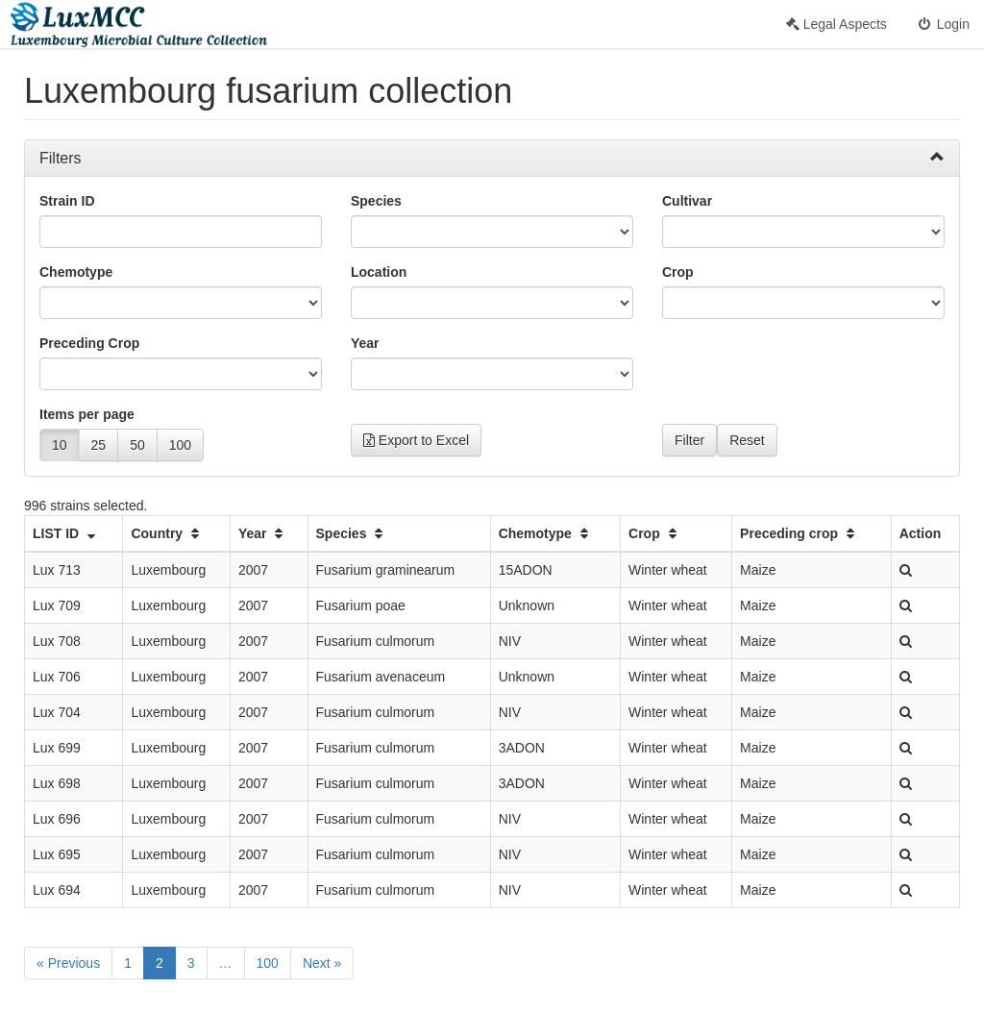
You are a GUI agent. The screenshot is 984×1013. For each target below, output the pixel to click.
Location (378, 272)
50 (137, 445)
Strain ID (67, 201)
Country (167, 533)
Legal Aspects (836, 24)
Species (376, 201)
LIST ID (66, 533)
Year (365, 343)
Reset (747, 440)
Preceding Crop (89, 343)
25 (99, 445)
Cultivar (687, 201)
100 (180, 445)
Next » (322, 963)
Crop (678, 272)
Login (943, 24)
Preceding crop (799, 533)
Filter (689, 440)
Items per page (87, 414)
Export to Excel (416, 440)
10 (59, 445)
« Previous (68, 963)
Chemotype (75, 272)
